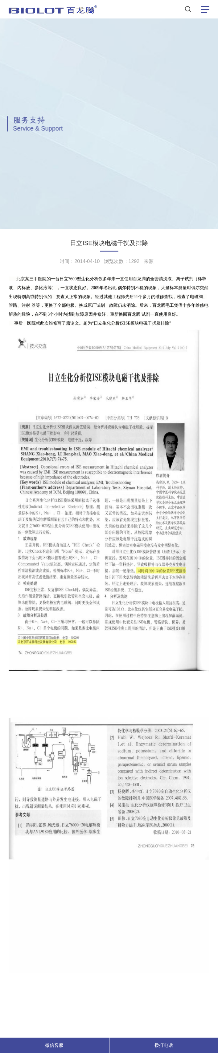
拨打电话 (163, 1045)
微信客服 (54, 1045)
